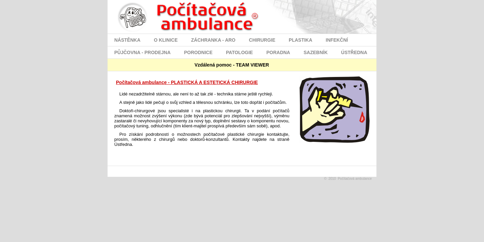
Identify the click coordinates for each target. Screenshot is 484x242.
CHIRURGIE (262, 40)
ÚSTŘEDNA (354, 52)
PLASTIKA (300, 40)
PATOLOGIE (239, 52)
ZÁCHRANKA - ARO (213, 40)
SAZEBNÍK (316, 52)
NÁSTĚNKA (127, 40)
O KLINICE (166, 40)
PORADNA (278, 52)
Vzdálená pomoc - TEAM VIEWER (224, 65)
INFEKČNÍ (337, 40)
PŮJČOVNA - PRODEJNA (142, 52)
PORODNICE (198, 52)
